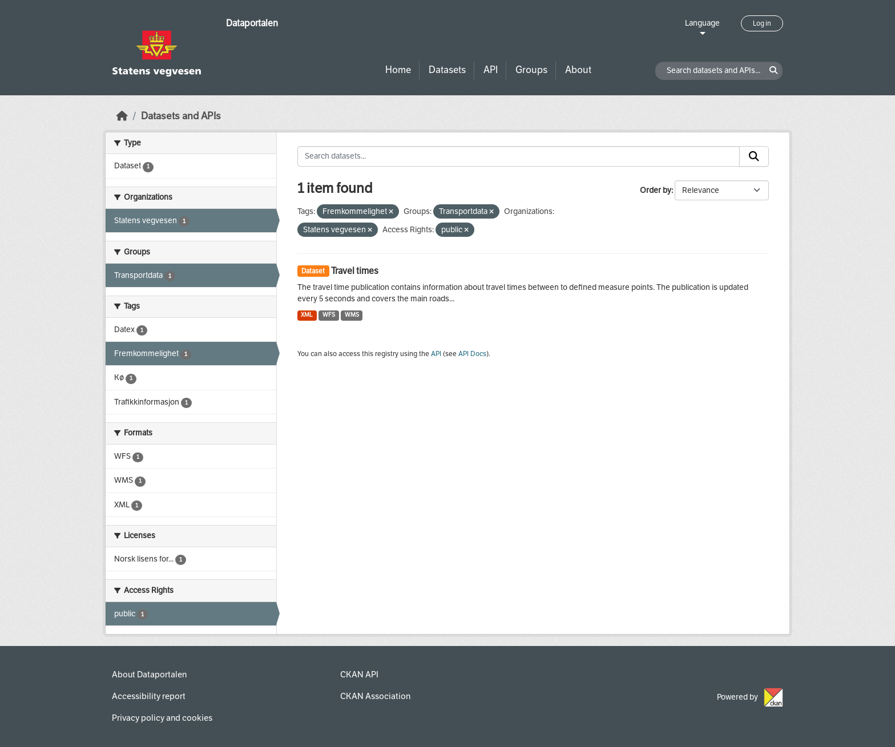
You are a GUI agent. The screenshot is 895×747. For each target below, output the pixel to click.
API (490, 70)
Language (702, 23)
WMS (352, 314)
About (578, 70)
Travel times (354, 270)
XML (307, 314)
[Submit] (754, 156)
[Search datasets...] (518, 156)
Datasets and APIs (181, 116)
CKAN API (359, 674)
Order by (655, 190)
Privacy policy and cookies (162, 718)
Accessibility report (149, 696)
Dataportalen (252, 23)
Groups (531, 70)
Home (398, 70)
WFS (328, 314)
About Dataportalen (149, 674)
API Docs (472, 354)
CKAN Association (375, 696)
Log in (762, 23)
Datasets (447, 70)
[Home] (122, 116)
